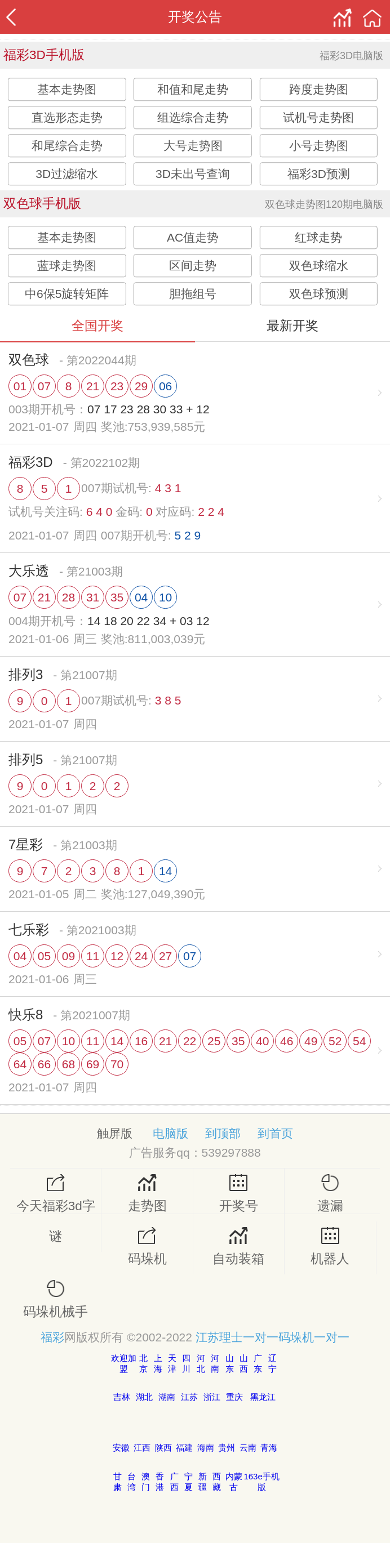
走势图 (146, 1193)
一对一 (260, 1337)
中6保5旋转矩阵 (67, 293)
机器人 (330, 1246)
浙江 (211, 1397)
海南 (205, 1447)
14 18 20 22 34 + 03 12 (148, 620)
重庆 (234, 1397)
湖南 (166, 1397)
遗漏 (330, 1193)
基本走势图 (66, 89)
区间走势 (192, 265)
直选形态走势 (67, 117)
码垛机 (146, 1246)
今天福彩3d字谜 (55, 1208)
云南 (248, 1447)
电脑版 (170, 1133)
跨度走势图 (318, 89)
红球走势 (318, 237)
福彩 (52, 1337)
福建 (184, 1447)
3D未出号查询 (193, 173)
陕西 (163, 1447)
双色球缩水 (318, 265)
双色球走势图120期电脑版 (324, 204)
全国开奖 (97, 326)
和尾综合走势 (67, 145)
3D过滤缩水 (67, 173)
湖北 (144, 1397)
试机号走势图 (318, 117)
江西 (142, 1447)
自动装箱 (238, 1246)
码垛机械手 (55, 1299)
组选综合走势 (192, 117)
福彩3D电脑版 (351, 55)
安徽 (121, 1447)
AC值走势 (193, 237)
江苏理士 (219, 1337)
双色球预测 (318, 293)
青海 (268, 1447)
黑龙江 (263, 1397)
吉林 (121, 1397)
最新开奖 (292, 326)
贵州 (226, 1447)
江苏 (189, 1397)
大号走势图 (193, 145)
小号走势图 (318, 145)
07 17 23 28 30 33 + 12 (148, 409)
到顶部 (223, 1133)
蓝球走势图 (66, 265)
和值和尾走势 (192, 89)
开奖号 (238, 1193)
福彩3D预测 (318, 173)
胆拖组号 (192, 293)
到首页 (275, 1133)
